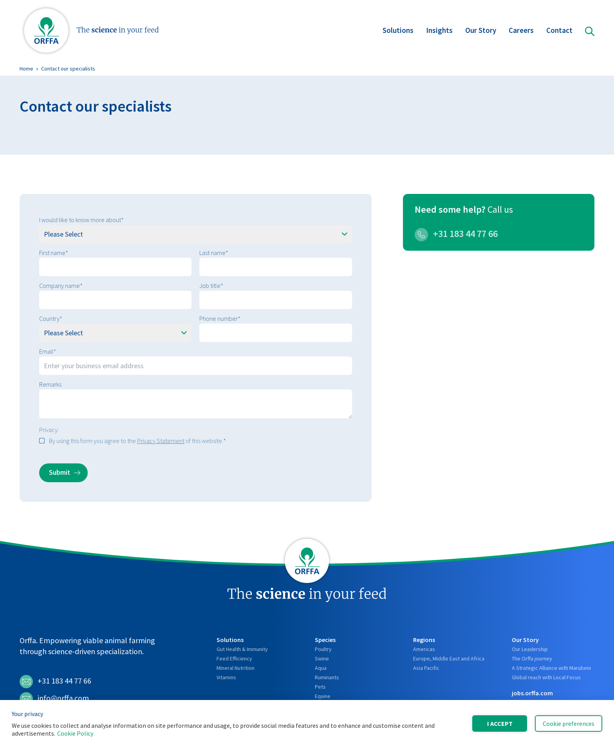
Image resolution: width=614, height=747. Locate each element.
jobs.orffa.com (532, 693)
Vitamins (226, 677)
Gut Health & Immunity (242, 649)
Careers (521, 31)
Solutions (398, 31)
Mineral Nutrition (236, 667)
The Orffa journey (532, 658)
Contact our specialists (68, 68)
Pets (320, 686)
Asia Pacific (426, 667)
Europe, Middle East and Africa (448, 658)
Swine (322, 658)
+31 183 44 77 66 (456, 234)
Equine (322, 696)
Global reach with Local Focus (546, 677)
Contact (559, 31)
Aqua (321, 667)
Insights (439, 31)
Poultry (323, 649)
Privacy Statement (160, 441)
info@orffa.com (54, 698)
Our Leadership (530, 649)
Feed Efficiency (234, 658)
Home (26, 68)
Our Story (480, 31)
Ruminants (327, 677)
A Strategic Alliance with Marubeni (551, 667)
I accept (500, 723)
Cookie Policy (75, 733)
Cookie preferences (568, 723)
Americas (424, 649)
